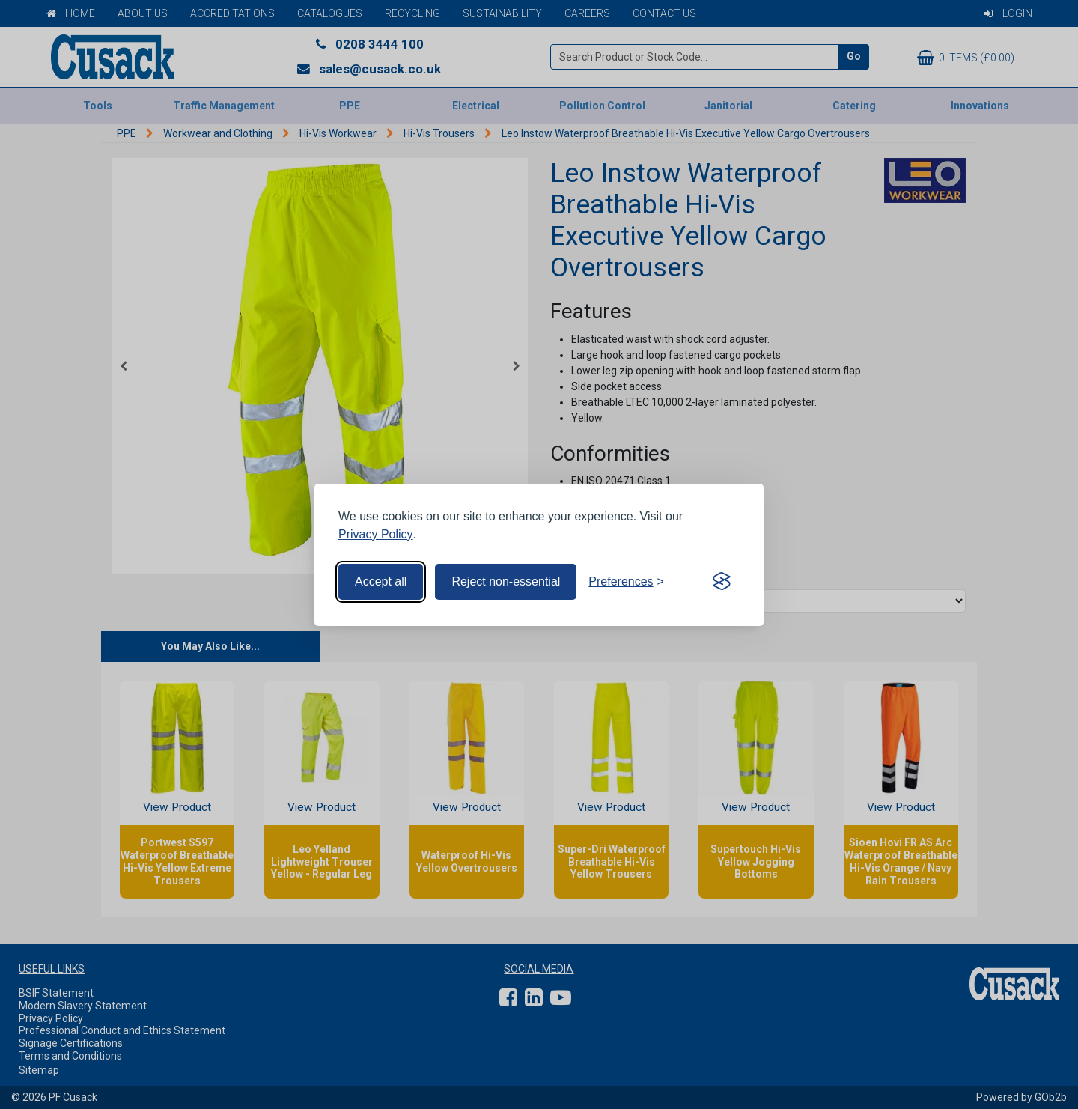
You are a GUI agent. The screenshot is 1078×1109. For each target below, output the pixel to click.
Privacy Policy (375, 534)
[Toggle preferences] (626, 582)
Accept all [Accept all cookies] (380, 581)
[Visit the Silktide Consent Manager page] (722, 582)
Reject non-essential (505, 581)
